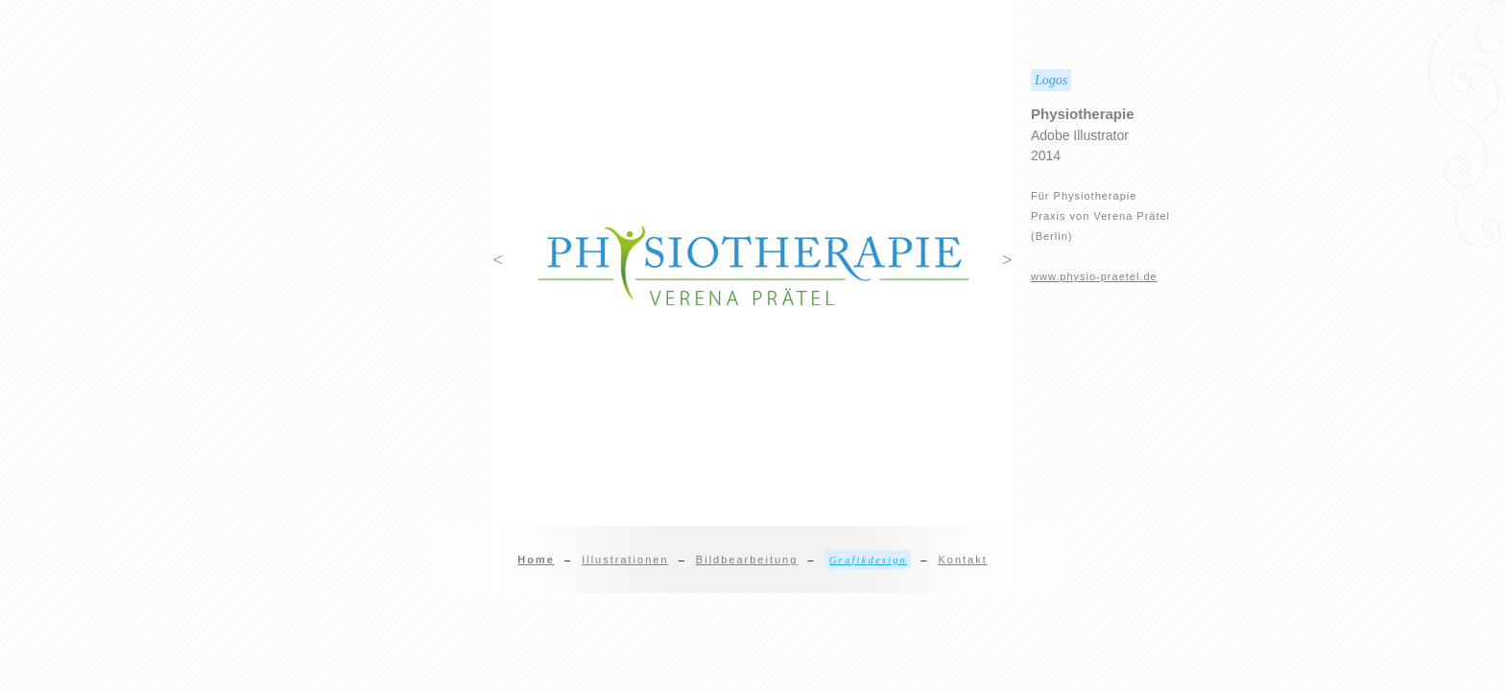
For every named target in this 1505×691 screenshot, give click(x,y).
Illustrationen (625, 559)
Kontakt (962, 559)
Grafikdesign (868, 559)
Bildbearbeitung (747, 559)
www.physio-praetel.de (1094, 276)
